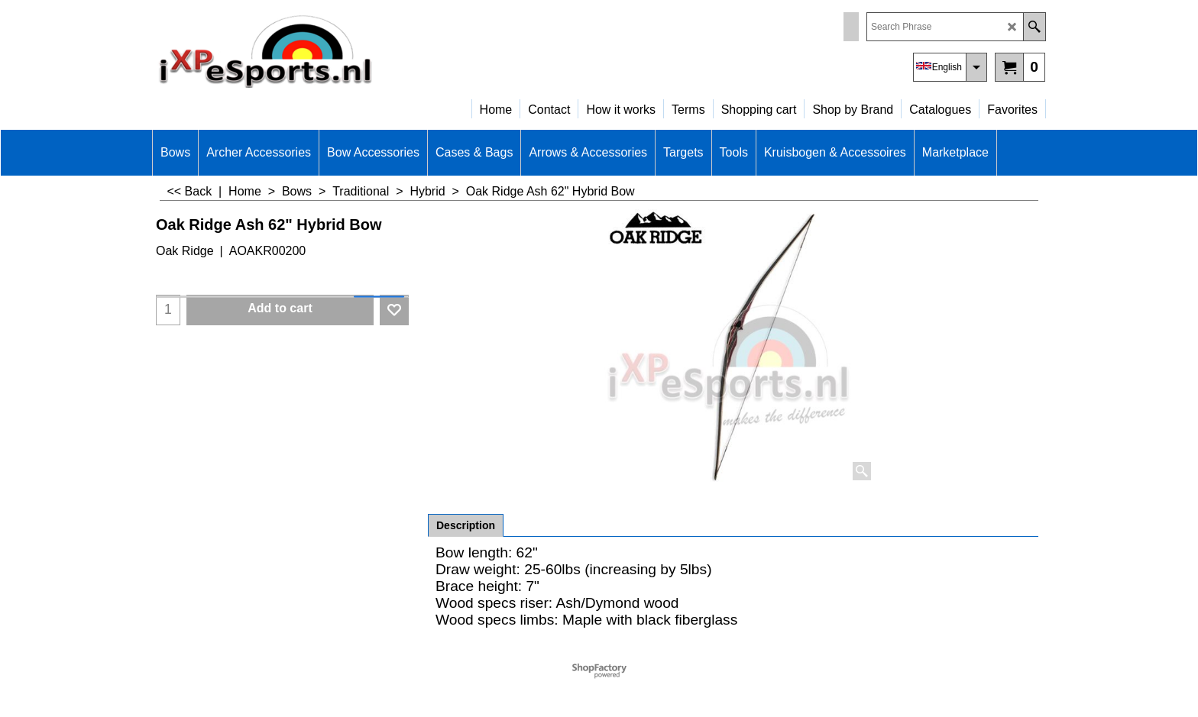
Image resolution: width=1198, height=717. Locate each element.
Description (465, 525)
